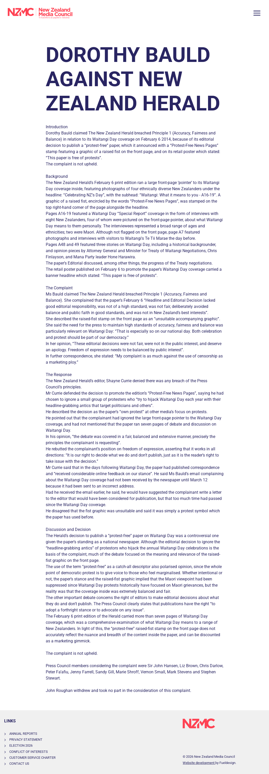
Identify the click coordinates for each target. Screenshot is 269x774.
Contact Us (19, 763)
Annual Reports (23, 734)
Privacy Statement (25, 739)
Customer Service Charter (32, 758)
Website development (199, 763)
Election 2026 (21, 745)
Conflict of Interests (28, 752)
